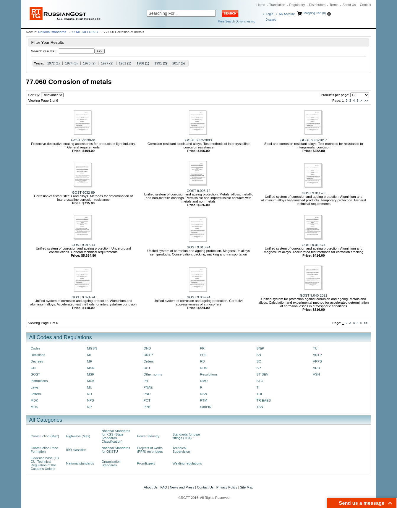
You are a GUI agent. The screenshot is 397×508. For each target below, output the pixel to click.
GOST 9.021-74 (83, 297)
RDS (203, 368)
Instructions (39, 381)
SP (259, 368)
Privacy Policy (226, 487)
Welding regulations (187, 463)
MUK (91, 381)
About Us (349, 5)
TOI (259, 394)
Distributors (317, 5)
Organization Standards (111, 463)
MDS (34, 407)
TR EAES (264, 400)
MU (90, 387)
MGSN (92, 348)
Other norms (153, 374)
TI (258, 387)
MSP (91, 374)
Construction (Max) (45, 436)
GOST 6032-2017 (313, 140)
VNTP (317, 355)
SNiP (260, 348)
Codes (35, 348)
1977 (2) (107, 63)
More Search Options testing (236, 21)
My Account (287, 14)
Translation (277, 5)
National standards (52, 32)
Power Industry (148, 436)
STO (260, 381)
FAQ (163, 487)
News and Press (182, 487)
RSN (203, 394)
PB (146, 381)
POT (147, 400)
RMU (204, 381)
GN (33, 368)
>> (366, 100)
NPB (90, 400)
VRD (316, 368)
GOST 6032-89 (83, 192)
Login (269, 14)
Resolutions (209, 374)
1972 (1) (53, 63)
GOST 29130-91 (83, 140)
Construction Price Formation (44, 449)
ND (89, 394)
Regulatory (297, 5)
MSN (91, 368)
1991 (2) (161, 63)
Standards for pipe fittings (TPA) (186, 436)
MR (90, 361)
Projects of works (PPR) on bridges (150, 449)
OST (147, 368)
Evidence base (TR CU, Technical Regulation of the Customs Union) (45, 463)
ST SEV (262, 374)
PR (202, 348)
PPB (147, 407)
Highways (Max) (78, 436)
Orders (149, 361)
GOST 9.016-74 (198, 247)
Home (261, 5)
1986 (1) (143, 63)
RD (202, 361)
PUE (203, 355)
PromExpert (146, 463)
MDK (34, 400)
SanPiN (206, 407)
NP (89, 407)
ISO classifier (76, 450)
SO (259, 361)
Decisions (38, 355)
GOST (35, 374)
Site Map (246, 487)
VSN (316, 374)
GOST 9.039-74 (198, 297)
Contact (365, 5)
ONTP (148, 355)
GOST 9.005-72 (198, 190)
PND (147, 394)
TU (315, 348)
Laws (35, 387)
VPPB (317, 361)
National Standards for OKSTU (116, 449)
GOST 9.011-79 (313, 193)
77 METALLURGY (85, 32)
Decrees (37, 361)
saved (271, 19)
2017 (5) (178, 63)
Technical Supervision (181, 449)
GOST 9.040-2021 (314, 295)
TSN (260, 407)
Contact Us (205, 487)
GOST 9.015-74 (83, 245)
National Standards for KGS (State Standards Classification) (116, 436)
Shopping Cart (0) (314, 13)
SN (259, 355)
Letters (36, 394)
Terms (334, 5)
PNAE (148, 387)
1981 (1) (125, 63)
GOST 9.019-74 (313, 245)
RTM (203, 400)
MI (89, 355)
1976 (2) (89, 63)
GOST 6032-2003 (198, 140)
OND (147, 348)
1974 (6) (71, 63)
